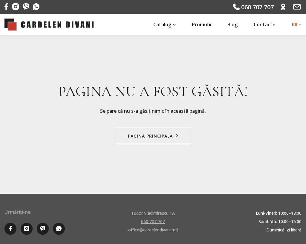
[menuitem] (294, 24)
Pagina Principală (153, 136)
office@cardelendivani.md (153, 230)
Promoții (201, 24)
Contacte (265, 24)
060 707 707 (253, 7)
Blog (232, 24)
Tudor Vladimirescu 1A (153, 213)
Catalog (162, 24)
